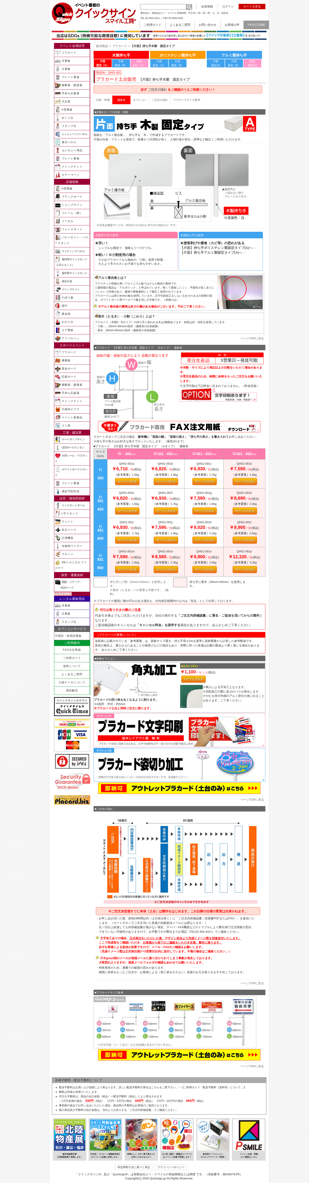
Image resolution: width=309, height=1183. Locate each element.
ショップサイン (69, 205)
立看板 (63, 69)
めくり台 (64, 118)
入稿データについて (72, 682)
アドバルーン (67, 338)
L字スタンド (66, 513)
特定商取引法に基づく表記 (134, 1167)
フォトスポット (69, 229)
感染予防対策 (67, 491)
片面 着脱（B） (121, 63)
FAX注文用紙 (72, 649)
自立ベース (66, 530)
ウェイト (64, 522)
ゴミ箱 (63, 425)
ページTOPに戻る (252, 338)
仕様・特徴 (103, 100)
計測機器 (64, 538)
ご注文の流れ (157, 89)
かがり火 (64, 322)
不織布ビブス (67, 409)
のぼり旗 (64, 297)
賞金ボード (66, 368)
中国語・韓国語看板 (68, 635)
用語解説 (72, 690)
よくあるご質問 (71, 674)
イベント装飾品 (69, 417)
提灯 (61, 306)
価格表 (121, 100)
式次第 (63, 101)
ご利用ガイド (72, 658)
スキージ (64, 554)
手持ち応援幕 (67, 93)
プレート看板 (67, 77)
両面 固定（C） (139, 63)
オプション (140, 100)
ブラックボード (69, 197)
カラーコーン (67, 175)
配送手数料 (66, 1087)
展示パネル (66, 142)
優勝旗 (63, 360)
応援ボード (66, 377)
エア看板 (64, 330)
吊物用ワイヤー (69, 546)
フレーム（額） (69, 213)
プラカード (66, 53)
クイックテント (69, 167)
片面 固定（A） (159, 63)
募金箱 (63, 314)
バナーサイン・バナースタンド (72, 240)
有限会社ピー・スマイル (164, 13)
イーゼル (64, 221)
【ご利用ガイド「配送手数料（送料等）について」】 (213, 1087)
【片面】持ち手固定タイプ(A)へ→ (218, 248)
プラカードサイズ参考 (186, 100)
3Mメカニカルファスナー (71, 565)
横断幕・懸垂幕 (69, 85)
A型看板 (64, 110)
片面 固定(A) (215, 63)
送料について (72, 666)
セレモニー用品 (69, 150)
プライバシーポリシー (170, 1167)
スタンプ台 (66, 126)
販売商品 (102, 46)
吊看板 (63, 61)
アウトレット (63, 594)
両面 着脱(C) (252, 63)
